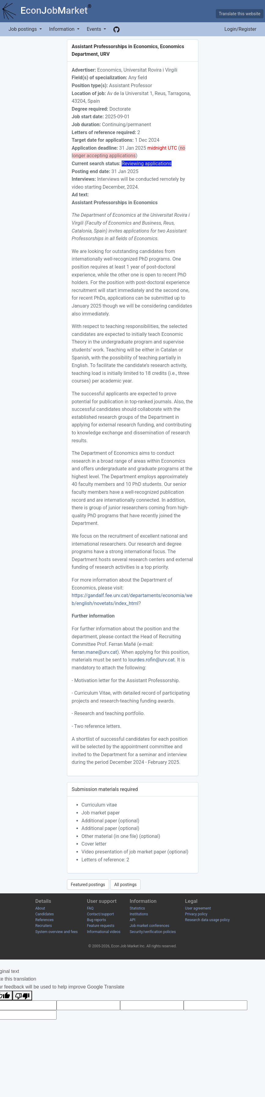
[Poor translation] (22, 995)
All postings (125, 884)
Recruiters (43, 926)
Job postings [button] (23, 29)
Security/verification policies (153, 932)
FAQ (90, 908)
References (44, 920)
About (40, 908)
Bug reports (96, 920)
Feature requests (100, 926)
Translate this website (239, 13)
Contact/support (100, 914)
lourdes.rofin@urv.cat (151, 660)
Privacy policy (196, 914)
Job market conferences (149, 926)
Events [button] (94, 29)
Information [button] (62, 29)
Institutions (139, 914)
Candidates (44, 914)
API (132, 920)
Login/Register (240, 29)
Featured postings (88, 884)
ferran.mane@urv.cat (94, 652)
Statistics (137, 908)
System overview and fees (56, 932)
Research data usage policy (207, 920)
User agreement (198, 908)
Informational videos (103, 932)
